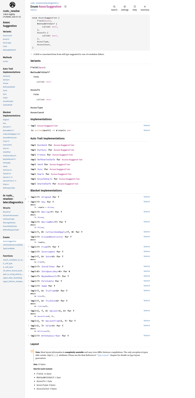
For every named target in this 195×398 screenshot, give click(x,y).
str (69, 130)
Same (44, 285)
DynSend (42, 145)
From (44, 246)
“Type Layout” (103, 355)
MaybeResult (48, 276)
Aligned (46, 197)
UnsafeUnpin (44, 178)
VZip (48, 325)
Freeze (41, 154)
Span (47, 20)
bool (54, 26)
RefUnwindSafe (46, 159)
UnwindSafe (44, 183)
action (38, 130)
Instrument (48, 251)
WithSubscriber (51, 335)
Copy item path (65, 6)
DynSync (42, 149)
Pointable (47, 281)
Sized (50, 207)
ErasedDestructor (52, 236)
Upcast (54, 310)
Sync (40, 169)
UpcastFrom (42, 316)
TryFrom (50, 290)
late (45, 3)
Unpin (40, 174)
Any (43, 201)
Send (40, 164)
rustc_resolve (36, 3)
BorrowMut (47, 221)
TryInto (50, 300)
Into (48, 256)
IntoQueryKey (49, 271)
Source (33, 10)
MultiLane (41, 331)
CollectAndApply (56, 231)
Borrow (45, 211)
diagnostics (53, 3)
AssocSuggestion (47, 125)
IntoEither (48, 266)
